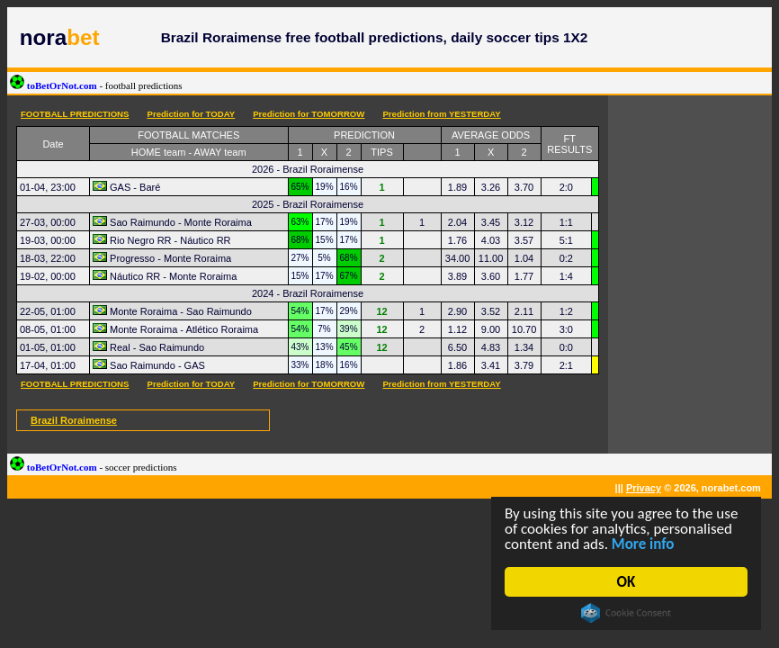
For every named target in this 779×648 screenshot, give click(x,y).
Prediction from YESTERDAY (441, 114)
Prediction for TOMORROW (308, 114)
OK (626, 581)
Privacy (643, 487)
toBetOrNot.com (96, 85)
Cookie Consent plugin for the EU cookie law (627, 613)
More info (643, 544)
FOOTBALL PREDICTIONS (75, 114)
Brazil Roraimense (74, 420)
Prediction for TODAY (191, 114)
